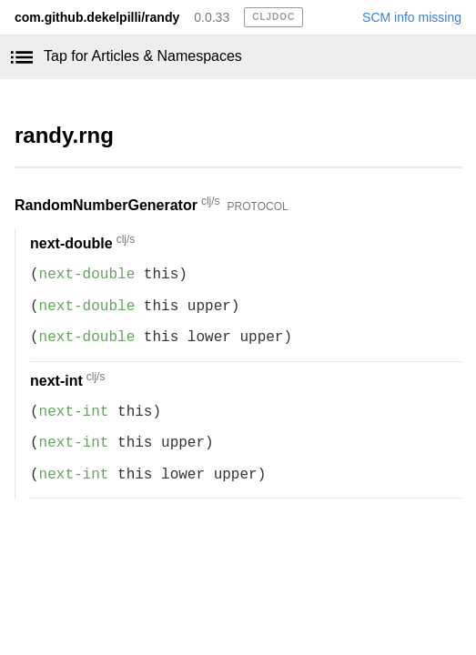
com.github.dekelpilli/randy (97, 17)
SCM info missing (411, 17)
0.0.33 (211, 17)
